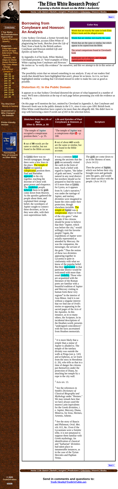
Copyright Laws (9, 48)
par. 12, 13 (9, 76)
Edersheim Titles (10, 53)
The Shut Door (8, 104)
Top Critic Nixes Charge (9, 65)
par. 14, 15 (9, 78)
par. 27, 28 (9, 94)
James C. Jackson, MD (9, 56)
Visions (95, 12)
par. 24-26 (9, 92)
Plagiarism (6, 46)
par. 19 (7, 85)
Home (33, 12)
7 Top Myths (7, 32)
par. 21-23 (9, 90)
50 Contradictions (9, 34)
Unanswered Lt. (8, 111)
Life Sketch (43, 12)
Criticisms (10, 27)
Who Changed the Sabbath (7, 114)
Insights (62, 12)
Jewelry (6, 41)
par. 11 (7, 74)
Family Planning (10, 39)
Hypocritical (6, 37)
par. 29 (7, 97)
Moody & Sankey (10, 106)
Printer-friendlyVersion (8, 123)
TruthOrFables (10, 479)
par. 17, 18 (9, 83)
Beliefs (53, 12)
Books (103, 12)
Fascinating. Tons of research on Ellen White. (10, 155)
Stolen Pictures (9, 62)
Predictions (73, 12)
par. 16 (7, 81)
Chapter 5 (7, 71)
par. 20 (7, 87)
